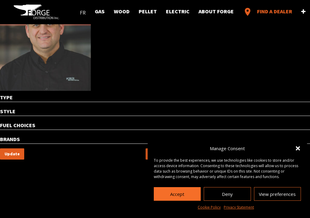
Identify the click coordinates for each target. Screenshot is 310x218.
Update (12, 154)
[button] (298, 148)
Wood (122, 11)
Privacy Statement (239, 207)
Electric (178, 11)
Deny (227, 194)
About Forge (216, 11)
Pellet (148, 11)
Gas (100, 11)
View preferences (277, 194)
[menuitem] (82, 11)
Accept (177, 194)
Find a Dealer (267, 11)
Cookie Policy (209, 207)
